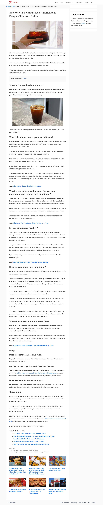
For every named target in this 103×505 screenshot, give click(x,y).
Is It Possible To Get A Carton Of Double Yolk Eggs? (24, 450)
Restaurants (70, 2)
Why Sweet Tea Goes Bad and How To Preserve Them (30, 223)
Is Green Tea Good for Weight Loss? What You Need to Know (33, 345)
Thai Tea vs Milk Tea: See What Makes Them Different (31, 444)
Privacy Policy (74, 502)
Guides (86, 2)
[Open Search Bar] (92, 2)
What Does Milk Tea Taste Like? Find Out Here (29, 439)
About (89, 502)
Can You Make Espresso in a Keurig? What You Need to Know (34, 436)
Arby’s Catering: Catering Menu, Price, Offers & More (57, 491)
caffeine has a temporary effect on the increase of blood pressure (36, 373)
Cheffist (83, 23)
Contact (93, 502)
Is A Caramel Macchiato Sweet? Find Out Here (29, 441)
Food (61, 2)
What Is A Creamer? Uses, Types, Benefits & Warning (30, 262)
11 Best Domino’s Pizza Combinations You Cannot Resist (37, 491)
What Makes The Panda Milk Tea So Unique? (27, 186)
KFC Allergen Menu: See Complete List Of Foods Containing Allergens (29, 452)
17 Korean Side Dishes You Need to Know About (30, 433)
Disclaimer (66, 502)
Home (56, 2)
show (25, 78)
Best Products (79, 2)
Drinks (13, 6)
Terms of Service (82, 502)
